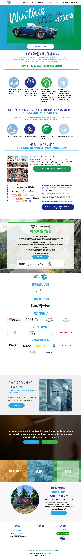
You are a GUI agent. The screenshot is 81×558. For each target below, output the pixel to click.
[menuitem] (24, 2)
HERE (57, 202)
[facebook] (60, 529)
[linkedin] (63, 529)
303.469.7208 (17, 535)
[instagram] (66, 529)
